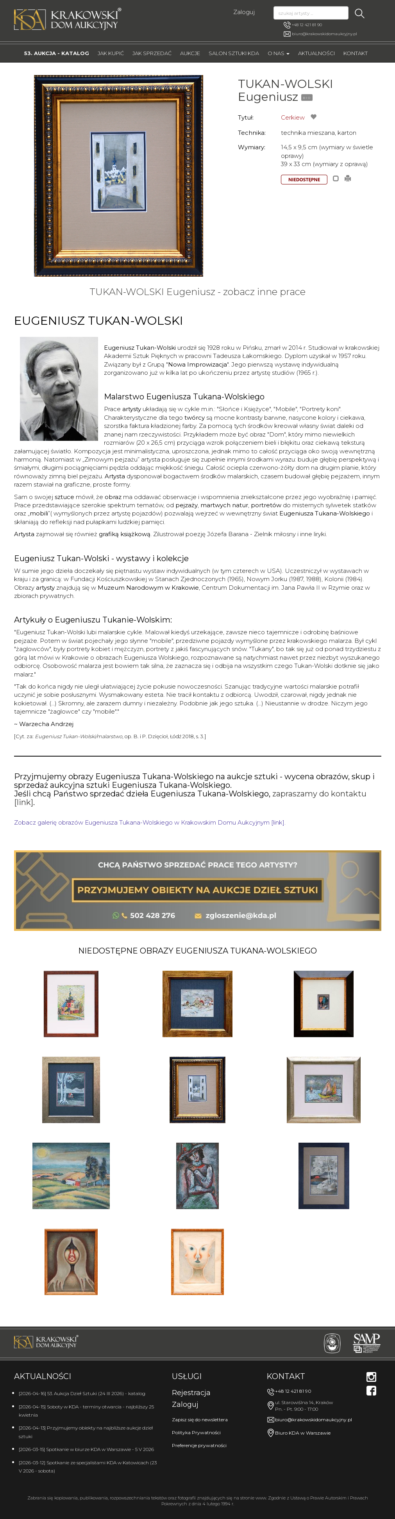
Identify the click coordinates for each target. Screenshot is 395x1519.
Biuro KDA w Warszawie (303, 1433)
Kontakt (355, 53)
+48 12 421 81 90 (303, 25)
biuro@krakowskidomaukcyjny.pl (324, 33)
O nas (279, 53)
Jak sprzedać (152, 53)
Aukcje (190, 53)
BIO (307, 98)
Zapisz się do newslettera (200, 1419)
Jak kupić (111, 53)
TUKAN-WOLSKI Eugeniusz (285, 90)
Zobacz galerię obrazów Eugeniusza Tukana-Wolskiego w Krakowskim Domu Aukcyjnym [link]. (150, 822)
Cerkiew (293, 117)
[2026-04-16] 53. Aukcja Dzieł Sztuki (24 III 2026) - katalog (82, 1393)
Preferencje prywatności (199, 1445)
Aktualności (316, 53)
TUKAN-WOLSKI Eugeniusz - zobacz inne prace (197, 291)
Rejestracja (191, 1392)
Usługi (187, 1376)
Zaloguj (244, 12)
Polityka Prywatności (196, 1432)
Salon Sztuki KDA (234, 53)
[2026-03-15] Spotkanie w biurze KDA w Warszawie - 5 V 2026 (86, 1449)
